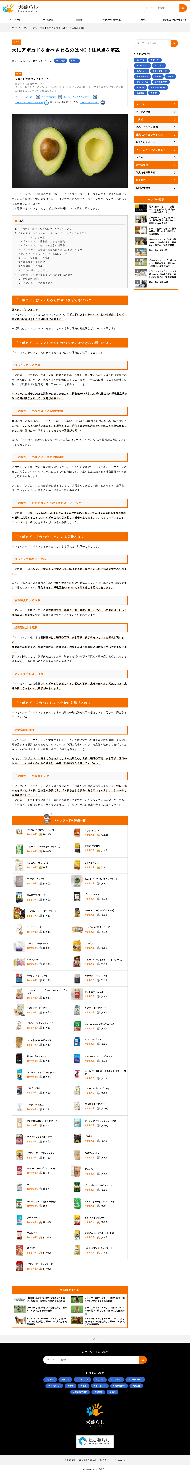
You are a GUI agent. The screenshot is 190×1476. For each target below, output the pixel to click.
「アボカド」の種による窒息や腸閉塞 (41, 248)
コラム (143, 19)
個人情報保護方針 (146, 175)
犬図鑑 (79, 19)
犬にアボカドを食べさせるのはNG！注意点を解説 (59, 30)
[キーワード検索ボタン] (183, 8)
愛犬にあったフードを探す (174, 19)
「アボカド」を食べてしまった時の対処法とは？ (43, 277)
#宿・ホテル (142, 84)
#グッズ (155, 62)
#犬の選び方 (161, 84)
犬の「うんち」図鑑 (147, 129)
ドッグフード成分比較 (111, 19)
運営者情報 (142, 167)
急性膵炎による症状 (31, 264)
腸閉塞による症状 (30, 268)
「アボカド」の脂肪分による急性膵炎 (41, 244)
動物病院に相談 (29, 281)
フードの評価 (47, 19)
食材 (75, 63)
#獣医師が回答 (158, 90)
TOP (14, 30)
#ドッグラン (142, 79)
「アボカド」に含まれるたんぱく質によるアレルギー (50, 252)
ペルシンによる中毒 (31, 240)
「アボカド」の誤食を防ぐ (35, 285)
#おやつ (140, 62)
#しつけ (159, 68)
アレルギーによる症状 (33, 272)
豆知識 (61, 63)
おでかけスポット (146, 144)
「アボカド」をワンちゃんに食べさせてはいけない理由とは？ (51, 235)
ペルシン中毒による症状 (34, 260)
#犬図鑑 (140, 90)
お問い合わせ (143, 190)
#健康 (170, 79)
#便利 (158, 79)
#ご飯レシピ (142, 68)
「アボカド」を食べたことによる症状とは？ (41, 256)
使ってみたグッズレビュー (150, 152)
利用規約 (141, 182)
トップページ (143, 107)
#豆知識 (140, 95)
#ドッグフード (160, 73)
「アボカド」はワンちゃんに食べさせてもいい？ (43, 231)
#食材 (154, 95)
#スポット (141, 73)
